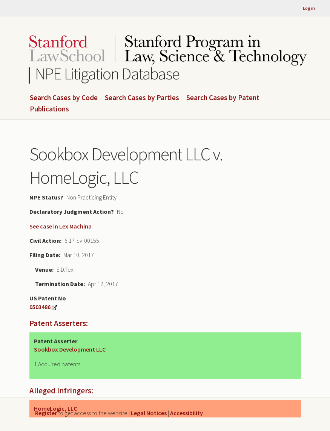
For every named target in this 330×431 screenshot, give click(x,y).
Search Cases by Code (64, 98)
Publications (49, 109)
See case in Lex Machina (60, 226)
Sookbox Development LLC (70, 349)
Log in (309, 8)
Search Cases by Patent (222, 98)
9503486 (40, 307)
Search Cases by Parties (142, 98)
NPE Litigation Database (107, 73)
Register (46, 413)
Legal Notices (149, 413)
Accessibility (186, 413)
